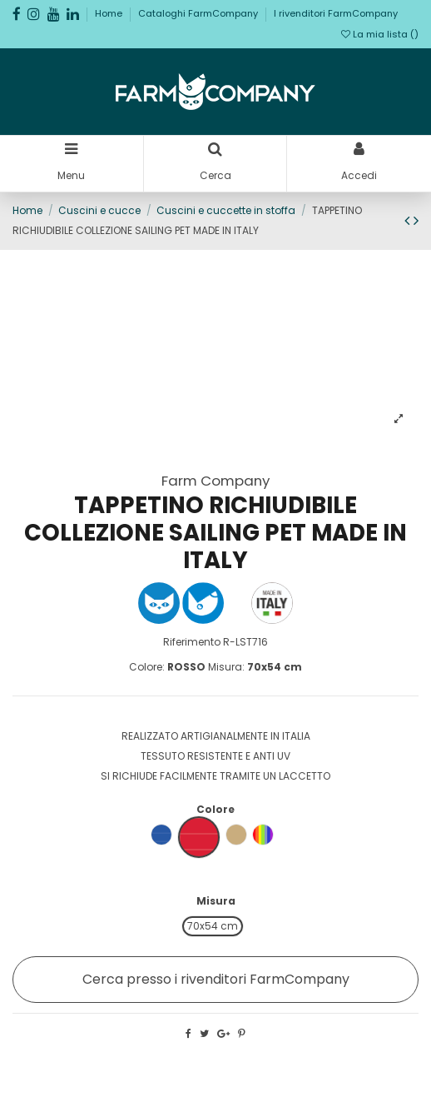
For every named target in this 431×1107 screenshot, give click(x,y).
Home (110, 13)
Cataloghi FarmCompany (199, 13)
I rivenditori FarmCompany (336, 13)
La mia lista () (380, 34)
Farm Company (215, 481)
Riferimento (191, 642)
